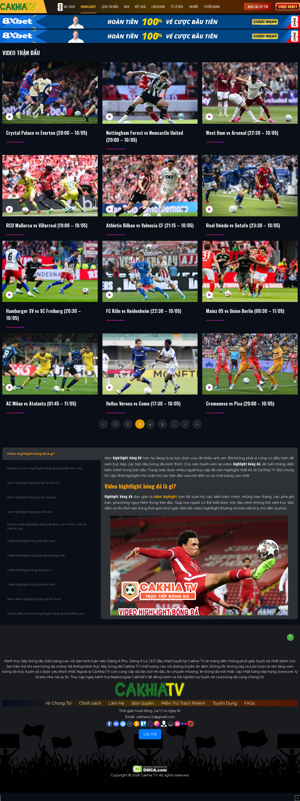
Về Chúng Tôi (58, 711)
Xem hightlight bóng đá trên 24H (30, 520)
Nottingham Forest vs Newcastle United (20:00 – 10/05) (144, 136)
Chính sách (90, 711)
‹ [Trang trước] (103, 432)
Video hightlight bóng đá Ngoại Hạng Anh (36, 563)
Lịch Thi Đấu (110, 6)
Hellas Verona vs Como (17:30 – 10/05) (143, 411)
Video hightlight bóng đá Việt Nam (31, 549)
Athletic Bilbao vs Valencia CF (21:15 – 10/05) (143, 229)
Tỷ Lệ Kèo (177, 6)
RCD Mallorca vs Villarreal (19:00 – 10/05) (47, 225)
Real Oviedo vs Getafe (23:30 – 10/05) (243, 225)
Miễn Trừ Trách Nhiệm (183, 711)
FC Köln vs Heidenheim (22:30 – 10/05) (144, 318)
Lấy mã (150, 742)
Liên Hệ (116, 711)
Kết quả (140, 6)
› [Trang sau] (185, 432)
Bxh (127, 6)
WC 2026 (66, 7)
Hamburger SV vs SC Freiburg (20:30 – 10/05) (43, 322)
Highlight (89, 6)
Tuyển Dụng (212, 6)
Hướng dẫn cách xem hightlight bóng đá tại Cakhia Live (45, 622)
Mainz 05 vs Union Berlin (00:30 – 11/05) (245, 318)
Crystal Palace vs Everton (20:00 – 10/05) (47, 132)
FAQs (249, 711)
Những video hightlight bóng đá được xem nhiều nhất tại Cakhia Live (46, 534)
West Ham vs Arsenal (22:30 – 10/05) (242, 132)
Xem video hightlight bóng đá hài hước (34, 607)
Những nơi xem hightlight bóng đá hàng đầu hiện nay (44, 476)
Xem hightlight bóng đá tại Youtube (31, 505)
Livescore (158, 6)
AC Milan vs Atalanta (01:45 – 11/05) (41, 411)
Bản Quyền (143, 711)
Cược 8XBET (287, 6)
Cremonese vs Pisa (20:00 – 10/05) (240, 411)
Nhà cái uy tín (258, 6)
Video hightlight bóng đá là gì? (31, 462)
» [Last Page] (197, 432)
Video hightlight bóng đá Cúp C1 (29, 578)
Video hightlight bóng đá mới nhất (31, 592)
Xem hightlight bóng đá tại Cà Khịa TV (33, 491)
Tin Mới (194, 6)
